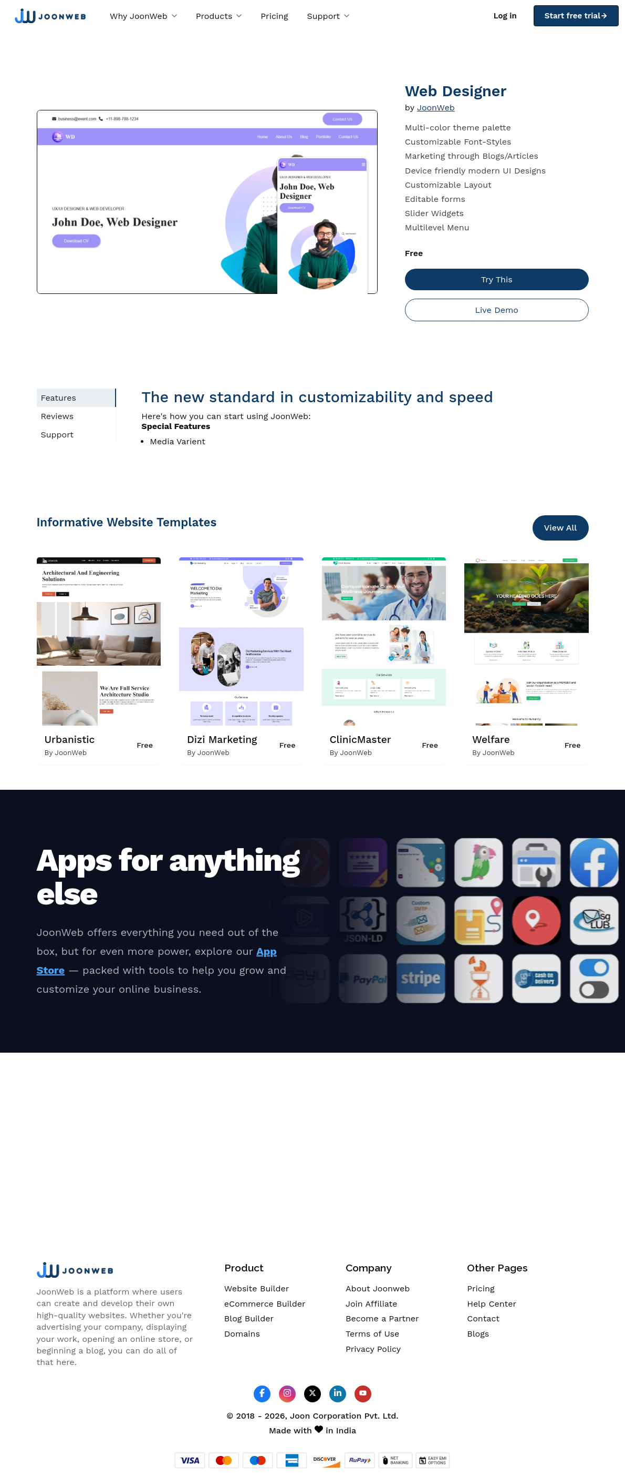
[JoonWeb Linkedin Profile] (337, 1394)
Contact (483, 1318)
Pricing (274, 16)
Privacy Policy (373, 1349)
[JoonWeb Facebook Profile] (262, 1394)
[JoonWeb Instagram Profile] (287, 1394)
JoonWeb (436, 108)
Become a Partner (382, 1318)
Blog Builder (249, 1318)
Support (328, 16)
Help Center (491, 1304)
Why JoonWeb (143, 16)
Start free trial (576, 16)
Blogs (478, 1334)
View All (560, 528)
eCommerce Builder (265, 1304)
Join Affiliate (371, 1304)
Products (219, 16)
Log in (505, 16)
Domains (242, 1334)
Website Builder (256, 1288)
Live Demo (496, 310)
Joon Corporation (325, 1416)
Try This (497, 279)
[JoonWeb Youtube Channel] (363, 1394)
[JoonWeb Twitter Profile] (312, 1393)
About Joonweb (378, 1288)
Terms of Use (372, 1334)
